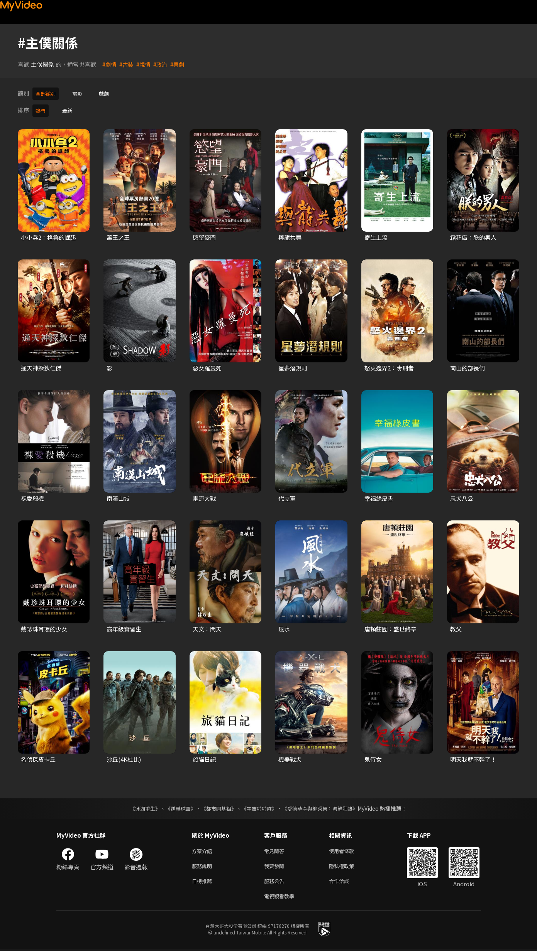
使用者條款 (348, 849)
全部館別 (47, 93)
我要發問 (275, 865)
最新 (69, 109)
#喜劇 (180, 64)
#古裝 (127, 64)
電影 (81, 93)
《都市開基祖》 (217, 806)
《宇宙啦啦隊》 (260, 806)
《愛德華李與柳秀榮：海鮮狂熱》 (325, 806)
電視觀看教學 (281, 898)
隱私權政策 (348, 865)
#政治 (163, 64)
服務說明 (203, 865)
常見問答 (275, 849)
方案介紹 (203, 849)
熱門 (41, 109)
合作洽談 (345, 881)
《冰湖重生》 (138, 806)
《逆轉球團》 (176, 806)
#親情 (145, 64)
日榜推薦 (203, 881)
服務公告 (275, 881)
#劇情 (109, 64)
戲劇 (109, 93)
